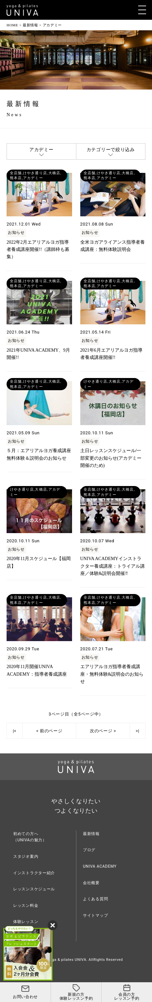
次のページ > (103, 730)
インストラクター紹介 (34, 873)
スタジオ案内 (25, 856)
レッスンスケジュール (34, 889)
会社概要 (91, 882)
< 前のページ (49, 730)
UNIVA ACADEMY (99, 866)
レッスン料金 (25, 905)
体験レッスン (25, 921)
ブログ (89, 850)
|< (14, 730)
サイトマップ (95, 915)
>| (137, 730)
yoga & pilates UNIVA (67, 960)
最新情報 (91, 833)
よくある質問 (95, 899)
